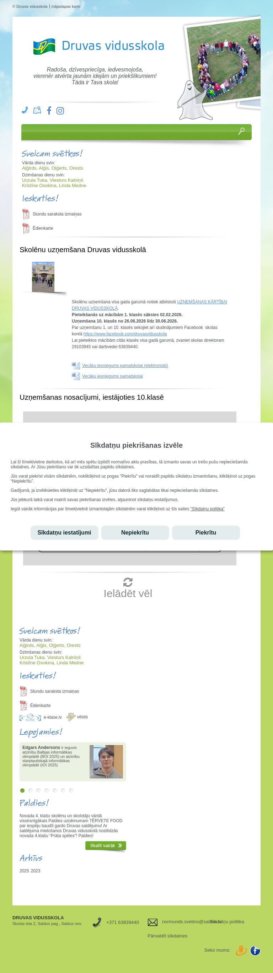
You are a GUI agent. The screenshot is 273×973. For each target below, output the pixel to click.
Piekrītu (206, 533)
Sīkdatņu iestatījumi (64, 533)
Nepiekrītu (135, 533)
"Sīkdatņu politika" (208, 508)
